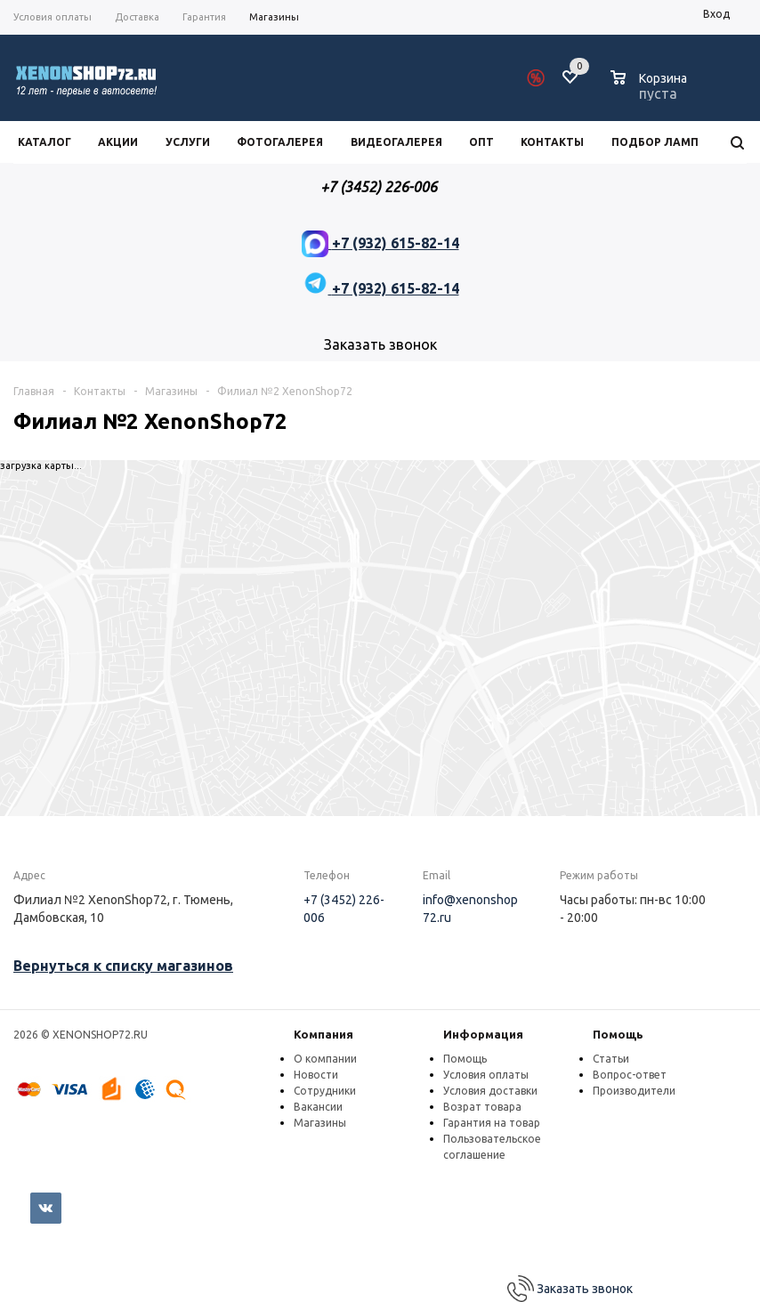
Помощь (618, 1034)
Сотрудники (325, 1090)
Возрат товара (482, 1106)
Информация (483, 1034)
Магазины (320, 1122)
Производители (634, 1090)
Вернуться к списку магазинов (123, 966)
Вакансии (318, 1106)
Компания (323, 1034)
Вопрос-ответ (630, 1074)
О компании (325, 1058)
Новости (316, 1074)
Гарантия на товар (491, 1122)
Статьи (611, 1058)
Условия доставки (490, 1090)
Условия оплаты (486, 1074)
